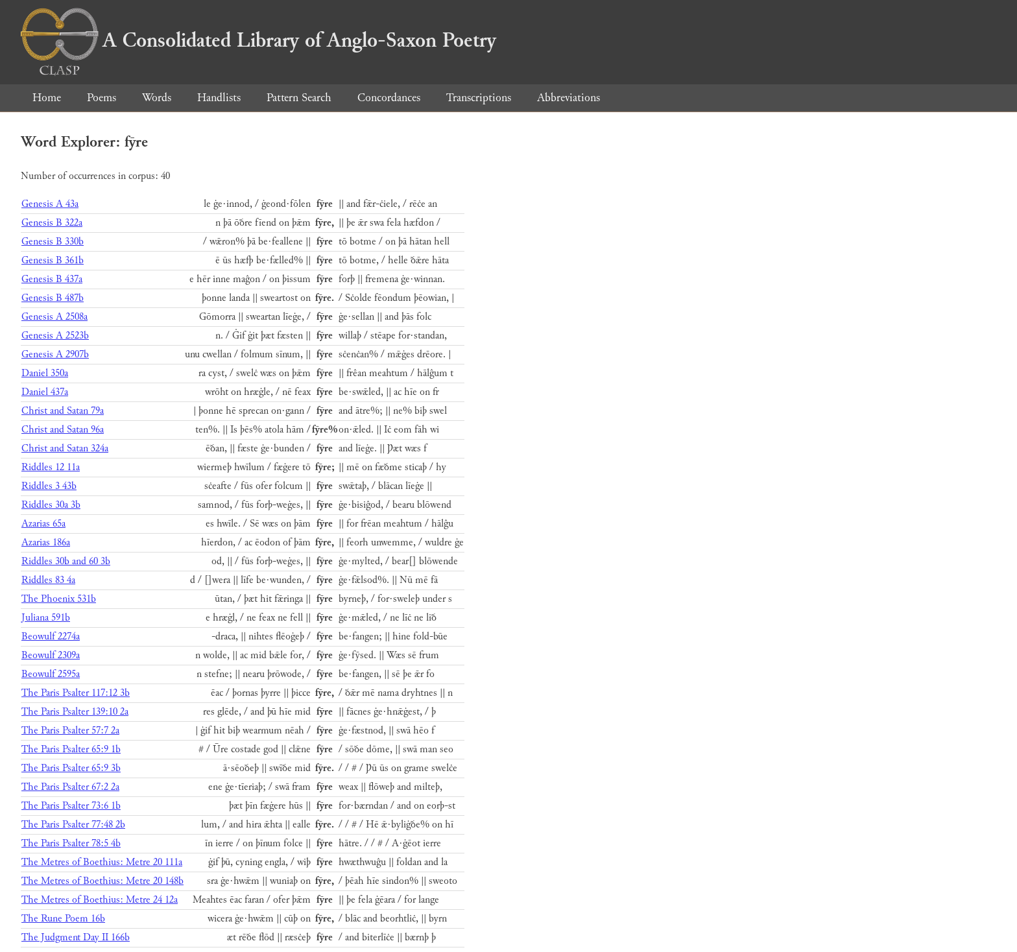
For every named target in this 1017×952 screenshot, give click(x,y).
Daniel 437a (44, 392)
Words (156, 97)
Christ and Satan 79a (62, 410)
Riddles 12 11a (50, 467)
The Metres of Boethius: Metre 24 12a (99, 899)
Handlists (219, 97)
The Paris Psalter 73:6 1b (71, 805)
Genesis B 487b (52, 298)
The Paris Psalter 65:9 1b (71, 749)
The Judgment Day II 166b (75, 937)
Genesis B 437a (51, 279)
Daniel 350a (44, 373)
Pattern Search (299, 97)
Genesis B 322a (51, 222)
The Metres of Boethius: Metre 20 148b (102, 881)
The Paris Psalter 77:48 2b (73, 824)
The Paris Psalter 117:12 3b (75, 692)
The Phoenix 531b (58, 598)
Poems (101, 97)
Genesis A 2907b (55, 354)
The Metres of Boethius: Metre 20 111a (101, 862)
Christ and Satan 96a (62, 429)
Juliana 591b (45, 617)
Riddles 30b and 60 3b (65, 561)
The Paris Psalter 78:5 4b (71, 843)
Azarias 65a (43, 523)
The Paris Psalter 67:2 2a (70, 786)
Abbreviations (568, 97)
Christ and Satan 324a (64, 448)
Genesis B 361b (52, 260)
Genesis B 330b (52, 241)
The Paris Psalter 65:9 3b (71, 768)
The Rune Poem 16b (63, 918)
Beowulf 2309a (50, 655)
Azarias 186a (45, 542)
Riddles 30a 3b (50, 504)
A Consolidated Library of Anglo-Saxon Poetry (258, 40)
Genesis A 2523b (55, 335)
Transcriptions (478, 97)
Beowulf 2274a (50, 636)
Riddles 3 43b (49, 486)
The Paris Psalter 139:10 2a (74, 711)
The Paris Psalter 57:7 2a (70, 730)
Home (46, 97)
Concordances (388, 97)
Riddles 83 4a (48, 580)
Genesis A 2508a (54, 316)
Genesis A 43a (49, 203)
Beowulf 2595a (50, 674)
